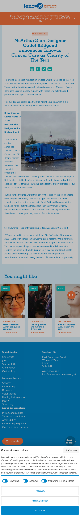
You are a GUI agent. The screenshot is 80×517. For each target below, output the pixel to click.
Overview (71, 450)
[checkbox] (10, 481)
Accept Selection (40, 500)
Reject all (40, 490)
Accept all (40, 510)
